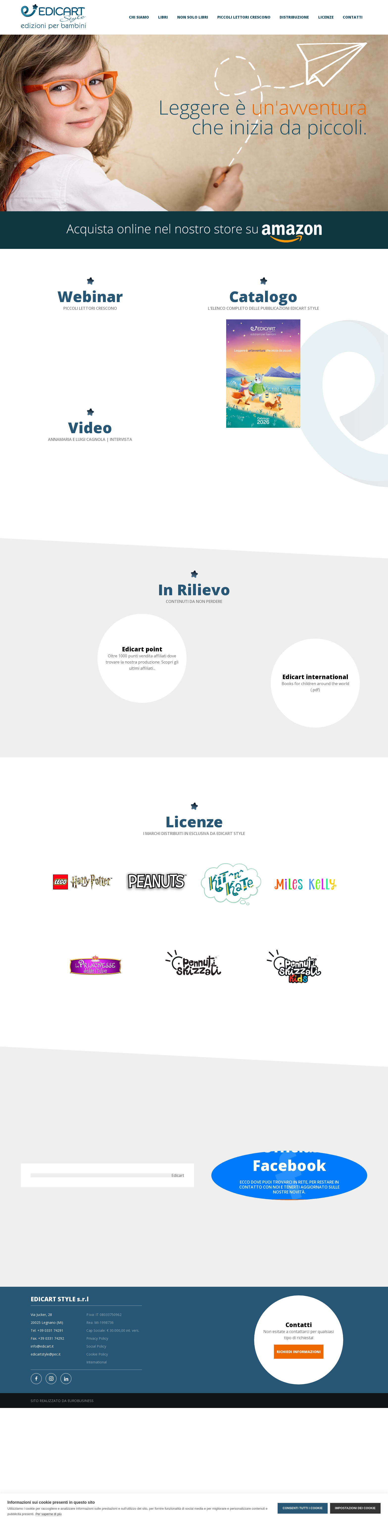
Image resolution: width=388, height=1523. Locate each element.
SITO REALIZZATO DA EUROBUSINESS (62, 1400)
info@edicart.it (42, 1346)
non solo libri (192, 17)
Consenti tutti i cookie (302, 1508)
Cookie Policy (97, 1354)
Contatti (353, 17)
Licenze (326, 17)
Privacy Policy (97, 1338)
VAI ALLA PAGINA (289, 1206)
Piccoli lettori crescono (243, 17)
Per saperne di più (48, 1514)
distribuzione (294, 17)
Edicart (177, 1175)
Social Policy (96, 1346)
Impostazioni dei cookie (355, 1508)
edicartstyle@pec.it (46, 1354)
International (96, 1362)
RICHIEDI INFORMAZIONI (299, 1351)
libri (163, 17)
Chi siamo (139, 17)
